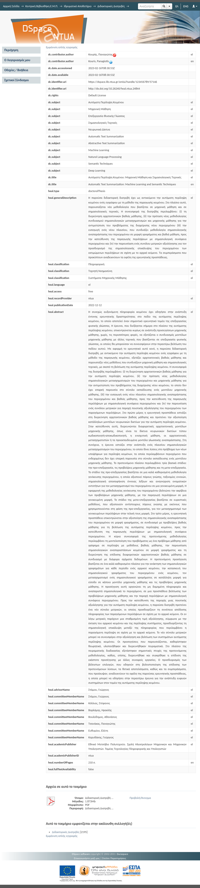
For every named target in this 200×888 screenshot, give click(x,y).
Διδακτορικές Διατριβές (111, 6)
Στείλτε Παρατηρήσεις (114, 858)
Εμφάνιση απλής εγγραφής (62, 47)
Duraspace (122, 853)
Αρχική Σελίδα (11, 6)
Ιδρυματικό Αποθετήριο (77, 6)
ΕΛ (176, 6)
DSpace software (81, 853)
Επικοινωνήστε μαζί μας (87, 858)
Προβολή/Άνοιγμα (140, 798)
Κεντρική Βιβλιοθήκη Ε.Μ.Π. (41, 6)
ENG (185, 6)
